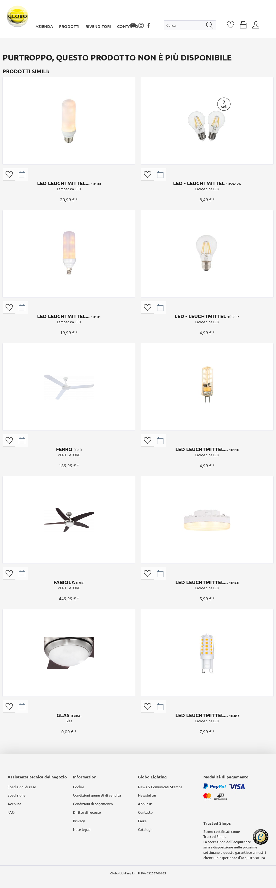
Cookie (78, 786)
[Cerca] (210, 25)
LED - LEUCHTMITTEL (207, 186)
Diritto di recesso (87, 812)
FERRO (69, 452)
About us (145, 803)
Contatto (145, 812)
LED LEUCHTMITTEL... (69, 186)
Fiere (142, 820)
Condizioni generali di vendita (97, 795)
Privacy (79, 820)
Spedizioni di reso (22, 786)
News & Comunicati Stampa (160, 786)
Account (14, 803)
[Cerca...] (190, 25)
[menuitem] (190, 26)
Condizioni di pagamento (93, 803)
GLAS (69, 718)
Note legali (82, 829)
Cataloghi (145, 829)
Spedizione (16, 795)
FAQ (11, 812)
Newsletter (147, 795)
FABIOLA (69, 585)
